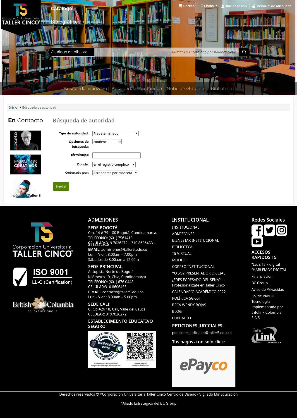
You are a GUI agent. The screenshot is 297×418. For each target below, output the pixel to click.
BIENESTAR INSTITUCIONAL (195, 240)
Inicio (13, 107)
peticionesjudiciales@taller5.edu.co (202, 332)
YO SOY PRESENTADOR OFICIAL (198, 273)
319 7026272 (116, 242)
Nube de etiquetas (186, 88)
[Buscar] (244, 52)
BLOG (177, 311)
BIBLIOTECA (182, 246)
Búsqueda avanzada (85, 88)
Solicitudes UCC (264, 296)
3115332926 (98, 244)
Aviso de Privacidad (267, 289)
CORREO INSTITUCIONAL (193, 266)
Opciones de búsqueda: (79, 144)
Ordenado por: (77, 172)
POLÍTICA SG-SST (186, 298)
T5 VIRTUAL (182, 253)
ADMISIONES (183, 233)
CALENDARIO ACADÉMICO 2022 (199, 291)
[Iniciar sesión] (234, 6)
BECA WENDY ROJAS (189, 304)
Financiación (262, 276)
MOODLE (179, 260)
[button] (186, 6)
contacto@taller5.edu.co (123, 291)
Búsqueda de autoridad (136, 88)
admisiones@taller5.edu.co (124, 249)
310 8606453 (142, 242)
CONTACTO (181, 317)
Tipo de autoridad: (74, 133)
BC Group (259, 282)
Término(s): (80, 155)
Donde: (83, 164)
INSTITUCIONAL (185, 227)
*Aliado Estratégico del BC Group (148, 403)
